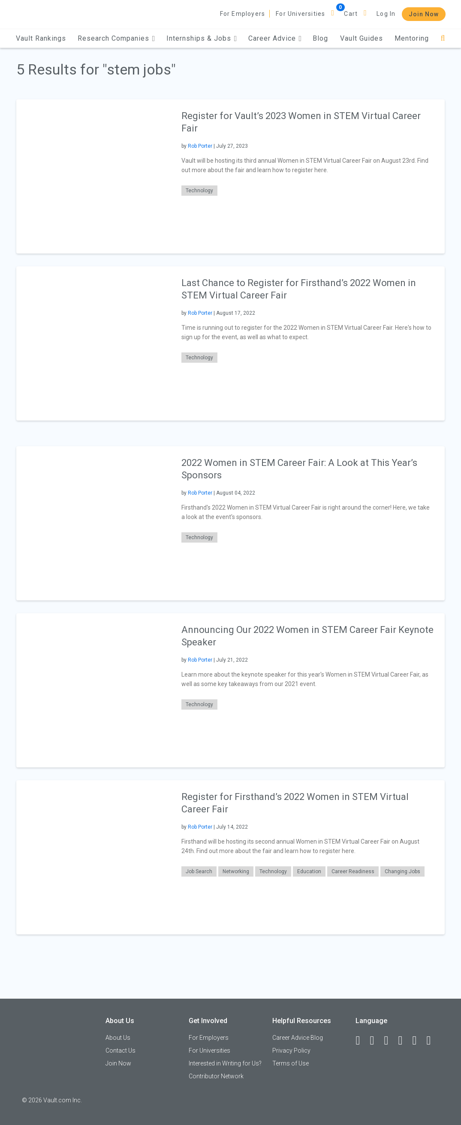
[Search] (442, 38)
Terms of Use (290, 1063)
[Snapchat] (432, 1040)
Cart (351, 13)
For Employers (242, 13)
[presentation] (93, 176)
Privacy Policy (291, 1050)
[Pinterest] (418, 1040)
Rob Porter (200, 146)
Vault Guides (361, 38)
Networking (236, 871)
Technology (199, 191)
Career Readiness (352, 871)
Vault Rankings (41, 38)
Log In (386, 13)
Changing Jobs (402, 871)
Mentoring (412, 38)
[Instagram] (404, 1040)
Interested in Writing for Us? (225, 1063)
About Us (117, 1037)
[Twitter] (390, 1040)
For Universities (300, 13)
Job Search (199, 871)
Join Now (424, 14)
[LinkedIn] (376, 1040)
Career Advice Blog (297, 1037)
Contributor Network (216, 1076)
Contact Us (120, 1050)
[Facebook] (362, 1040)
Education (309, 871)
